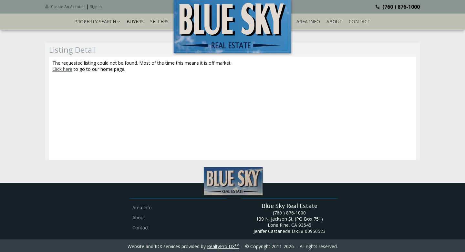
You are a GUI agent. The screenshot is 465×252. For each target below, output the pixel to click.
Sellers (159, 21)
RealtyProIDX (223, 246)
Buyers (135, 21)
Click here (62, 69)
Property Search (97, 21)
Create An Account (68, 6)
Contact (359, 21)
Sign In (96, 6)
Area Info (308, 21)
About (334, 21)
